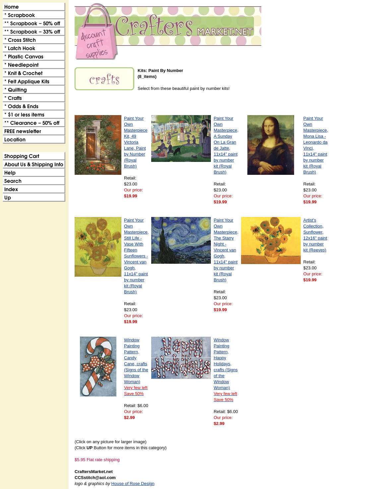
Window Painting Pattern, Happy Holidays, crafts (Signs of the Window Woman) (225, 369)
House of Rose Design (133, 483)
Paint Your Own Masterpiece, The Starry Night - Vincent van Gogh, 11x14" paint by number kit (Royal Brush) (226, 250)
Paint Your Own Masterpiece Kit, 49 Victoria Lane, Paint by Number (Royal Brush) (136, 142)
